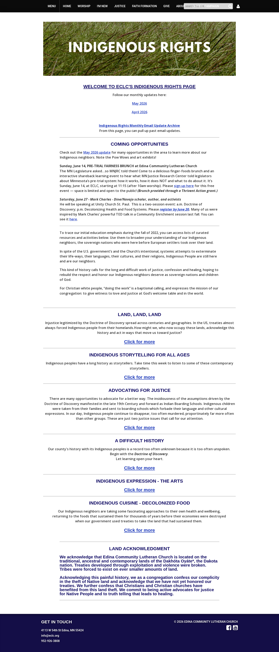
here (73, 219)
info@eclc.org (50, 635)
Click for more (139, 341)
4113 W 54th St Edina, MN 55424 (62, 630)
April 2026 (139, 112)
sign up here (184, 186)
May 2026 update (97, 152)
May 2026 (139, 103)
